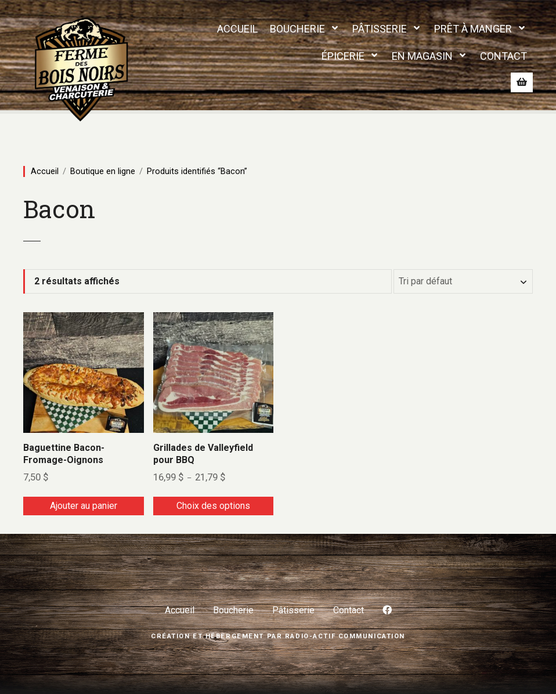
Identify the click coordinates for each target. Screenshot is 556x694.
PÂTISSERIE (379, 29)
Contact (348, 610)
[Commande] (463, 281)
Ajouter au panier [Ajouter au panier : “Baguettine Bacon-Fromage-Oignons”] (83, 505)
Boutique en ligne (102, 171)
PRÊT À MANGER (473, 29)
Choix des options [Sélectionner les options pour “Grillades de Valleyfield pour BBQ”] (213, 505)
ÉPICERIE (343, 56)
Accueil (45, 171)
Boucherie (233, 610)
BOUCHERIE (297, 29)
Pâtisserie (293, 610)
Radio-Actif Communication (345, 636)
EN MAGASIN (422, 56)
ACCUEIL (237, 29)
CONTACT (503, 56)
